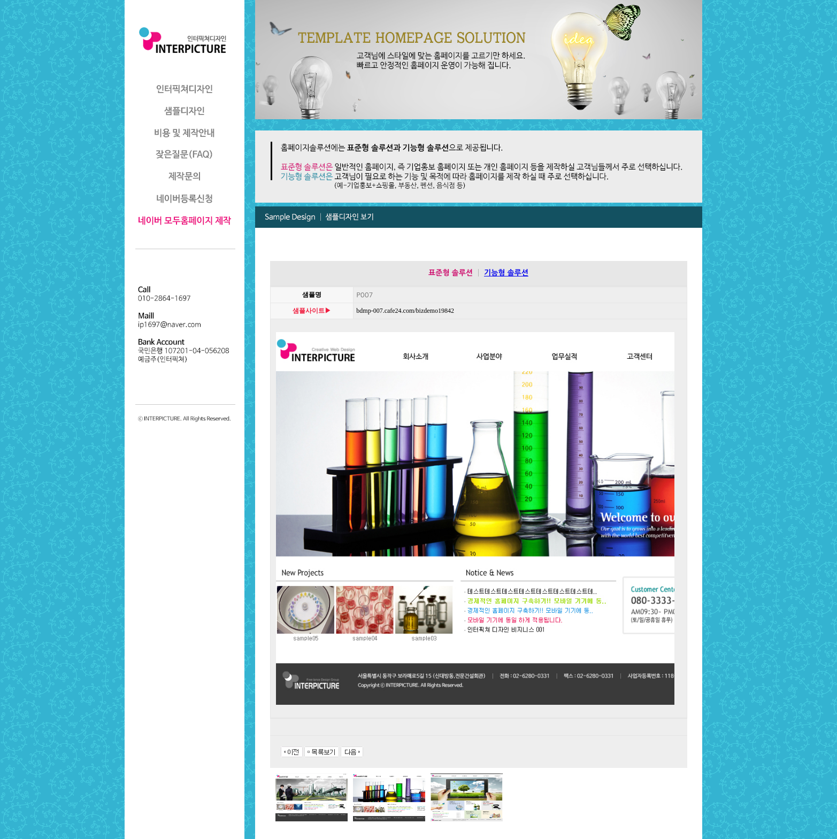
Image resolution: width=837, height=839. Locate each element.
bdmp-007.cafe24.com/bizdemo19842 (393, 310)
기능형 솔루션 (506, 272)
